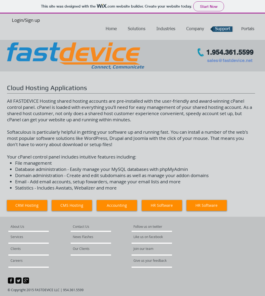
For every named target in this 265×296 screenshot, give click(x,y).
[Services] (26, 237)
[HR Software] (207, 205)
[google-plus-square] (26, 280)
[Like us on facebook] (149, 237)
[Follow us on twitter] (149, 227)
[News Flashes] (88, 237)
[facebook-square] (11, 280)
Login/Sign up (26, 20)
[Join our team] (148, 249)
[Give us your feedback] (152, 261)
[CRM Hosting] (27, 205)
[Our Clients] (87, 249)
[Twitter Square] (18, 280)
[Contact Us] (85, 227)
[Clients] (25, 249)
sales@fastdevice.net (230, 60)
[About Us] (31, 227)
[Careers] (25, 261)
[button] (247, 29)
